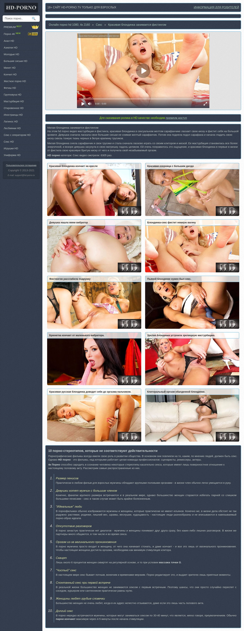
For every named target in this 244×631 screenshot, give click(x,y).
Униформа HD (12, 155)
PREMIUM (21, 27)
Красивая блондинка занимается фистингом (137, 24)
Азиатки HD (10, 47)
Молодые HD (11, 54)
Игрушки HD (11, 148)
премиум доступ (176, 117)
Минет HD (10, 67)
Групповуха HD (12, 94)
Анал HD (9, 40)
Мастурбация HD (14, 101)
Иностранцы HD (13, 114)
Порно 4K (21, 33)
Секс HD (9, 141)
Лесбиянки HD (12, 128)
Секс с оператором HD (17, 135)
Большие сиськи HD (15, 61)
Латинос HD (11, 121)
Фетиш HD (10, 87)
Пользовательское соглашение (21, 165)
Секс (99, 24)
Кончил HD (10, 74)
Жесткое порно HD (15, 81)
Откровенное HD (13, 108)
